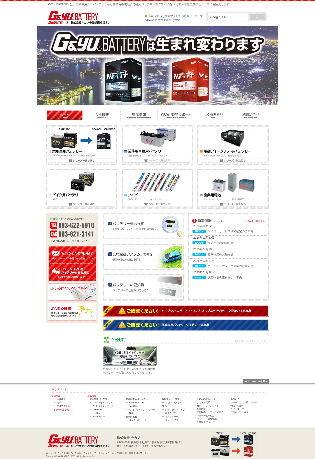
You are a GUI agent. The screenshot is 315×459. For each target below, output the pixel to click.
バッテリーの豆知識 (207, 419)
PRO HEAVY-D (136, 402)
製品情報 (92, 395)
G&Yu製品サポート (206, 399)
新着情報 (153, 16)
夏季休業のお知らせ (220, 254)
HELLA (96, 413)
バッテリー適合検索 (61, 409)
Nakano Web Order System (164, 20)
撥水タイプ (170, 413)
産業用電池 (131, 416)
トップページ (59, 389)
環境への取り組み (205, 415)
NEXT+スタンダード (103, 406)
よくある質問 (203, 402)
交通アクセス (173, 16)
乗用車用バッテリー (99, 399)
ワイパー (166, 406)
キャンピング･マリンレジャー (140, 409)
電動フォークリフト (172, 399)
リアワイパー (171, 416)
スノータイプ (171, 420)
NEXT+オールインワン (104, 402)
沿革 (59, 402)
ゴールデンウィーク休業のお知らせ (230, 266)
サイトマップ (195, 16)
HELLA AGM (99, 416)
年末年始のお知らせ (220, 242)
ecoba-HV (98, 409)
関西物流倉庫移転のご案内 (225, 277)
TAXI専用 (133, 406)
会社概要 (55, 395)
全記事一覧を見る (256, 221)
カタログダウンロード (208, 405)
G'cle (131, 413)
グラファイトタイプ (175, 409)
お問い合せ (236, 399)
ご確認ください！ (205, 422)
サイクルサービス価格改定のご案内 (230, 231)
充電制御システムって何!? (210, 412)
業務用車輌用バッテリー (138, 399)
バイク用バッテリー (172, 402)
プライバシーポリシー (242, 412)
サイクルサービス (138, 420)
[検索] (227, 17)
